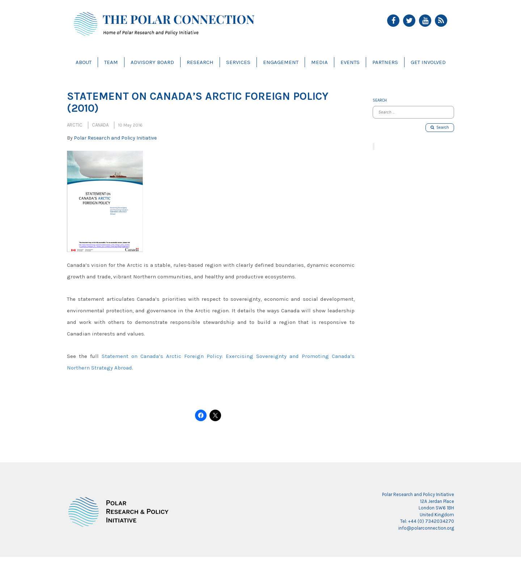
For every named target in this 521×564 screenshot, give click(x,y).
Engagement (280, 62)
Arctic (74, 125)
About (84, 62)
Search (440, 127)
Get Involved (428, 62)
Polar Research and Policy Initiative (115, 138)
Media (319, 62)
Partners (385, 62)
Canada (100, 125)
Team (111, 62)
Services (238, 62)
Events (350, 62)
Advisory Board (152, 62)
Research (200, 62)
